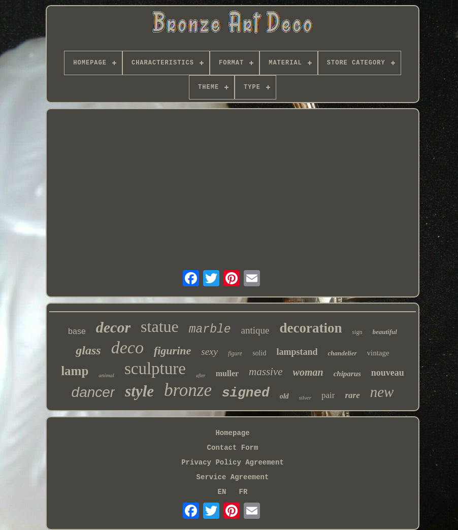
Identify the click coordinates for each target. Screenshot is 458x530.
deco (127, 347)
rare (352, 395)
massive (266, 372)
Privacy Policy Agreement (232, 462)
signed (246, 393)
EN (222, 492)
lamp (74, 371)
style (139, 391)
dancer (93, 392)
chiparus (347, 374)
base (77, 331)
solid (259, 353)
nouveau (387, 373)
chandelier (342, 353)
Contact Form (232, 448)
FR (243, 492)
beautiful (385, 332)
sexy (209, 351)
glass (88, 350)
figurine (172, 350)
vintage (378, 353)
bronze (188, 390)
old (284, 396)
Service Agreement (233, 477)
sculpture (155, 368)
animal (106, 375)
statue (160, 326)
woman (308, 372)
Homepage (232, 433)
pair (328, 395)
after (201, 375)
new (382, 392)
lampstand (296, 352)
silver (305, 397)
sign (357, 332)
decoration (311, 328)
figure (235, 353)
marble (210, 329)
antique (255, 330)
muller (227, 373)
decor (113, 327)
